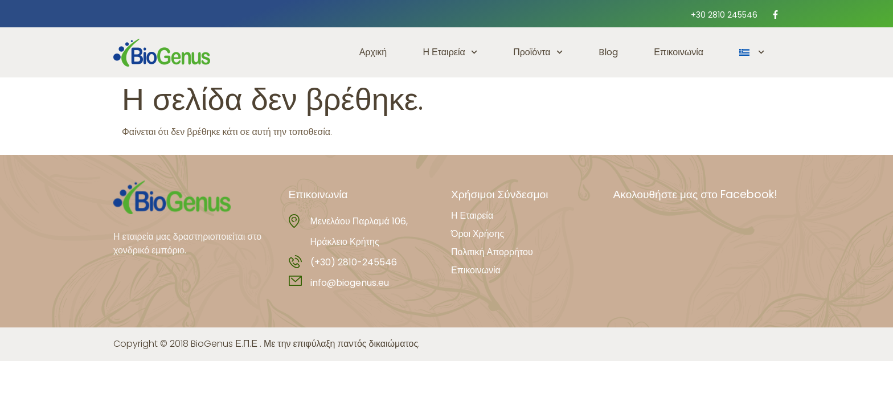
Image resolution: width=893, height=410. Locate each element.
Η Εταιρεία (450, 52)
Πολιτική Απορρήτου (492, 252)
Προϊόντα (538, 52)
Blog (608, 52)
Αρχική (373, 52)
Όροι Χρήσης (477, 234)
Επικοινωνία (678, 52)
